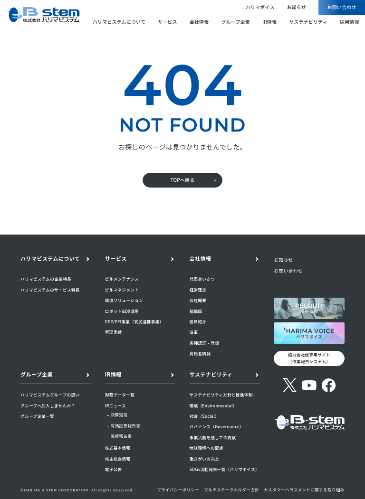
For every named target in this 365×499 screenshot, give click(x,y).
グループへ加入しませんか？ (47, 405)
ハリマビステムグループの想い (49, 394)
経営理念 (198, 289)
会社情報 (199, 22)
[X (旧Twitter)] (289, 385)
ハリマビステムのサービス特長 (50, 289)
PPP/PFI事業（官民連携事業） (134, 321)
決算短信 (119, 414)
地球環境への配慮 (206, 448)
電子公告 (113, 469)
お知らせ (296, 7)
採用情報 (349, 22)
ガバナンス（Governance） (217, 426)
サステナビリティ (308, 22)
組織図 (196, 311)
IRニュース (115, 405)
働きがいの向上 (204, 458)
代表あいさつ (202, 279)
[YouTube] (309, 385)
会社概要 (198, 300)
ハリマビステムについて (119, 22)
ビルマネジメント (122, 289)
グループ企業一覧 (37, 416)
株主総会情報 (118, 458)
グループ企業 (235, 22)
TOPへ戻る (183, 180)
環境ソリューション (124, 300)
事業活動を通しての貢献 (213, 437)
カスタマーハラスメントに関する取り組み (304, 489)
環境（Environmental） (213, 405)
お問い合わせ (341, 7)
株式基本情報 (118, 448)
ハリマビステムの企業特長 (45, 279)
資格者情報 (200, 353)
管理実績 (113, 332)
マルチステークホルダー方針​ (231, 489)
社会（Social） (204, 416)
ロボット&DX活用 (122, 311)
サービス (167, 22)
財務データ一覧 (119, 394)
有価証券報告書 (126, 425)
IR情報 (269, 22)
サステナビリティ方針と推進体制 (221, 394)
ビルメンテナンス (122, 279)
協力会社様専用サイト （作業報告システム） (309, 358)
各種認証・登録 (204, 343)
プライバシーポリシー (178, 489)
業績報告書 (121, 436)
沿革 (194, 332)
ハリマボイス (260, 7)
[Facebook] (328, 385)
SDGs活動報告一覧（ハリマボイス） (224, 469)
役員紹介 (198, 321)
